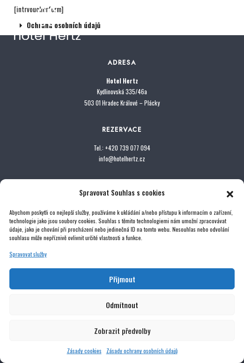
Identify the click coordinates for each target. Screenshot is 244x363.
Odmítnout (122, 305)
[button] (230, 192)
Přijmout (122, 279)
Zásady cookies (84, 351)
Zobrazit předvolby (122, 330)
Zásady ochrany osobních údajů (141, 351)
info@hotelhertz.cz (122, 158)
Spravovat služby (28, 254)
